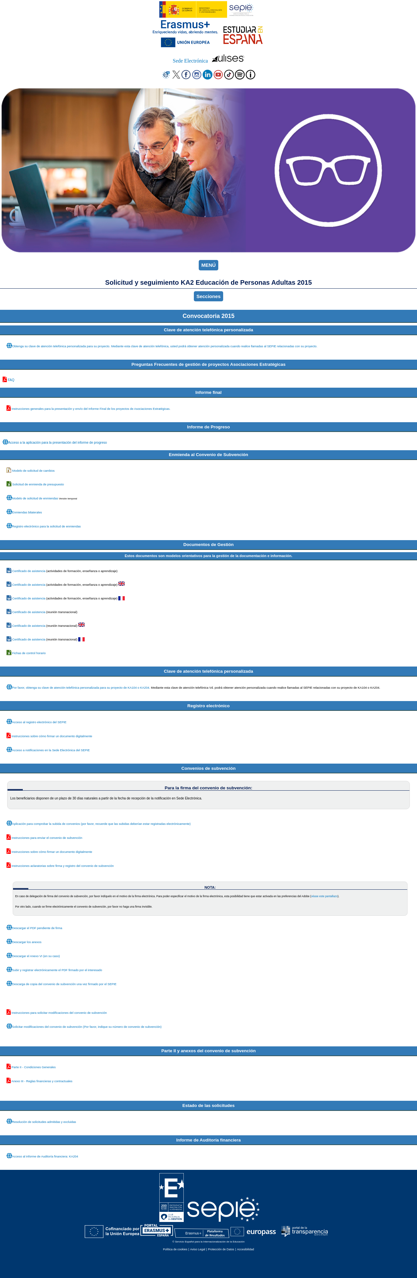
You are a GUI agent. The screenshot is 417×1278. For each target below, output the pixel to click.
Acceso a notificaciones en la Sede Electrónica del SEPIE (51, 750)
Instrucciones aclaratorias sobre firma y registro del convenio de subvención (63, 866)
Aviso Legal (197, 1249)
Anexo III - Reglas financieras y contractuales (41, 1081)
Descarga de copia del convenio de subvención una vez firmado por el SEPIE (64, 984)
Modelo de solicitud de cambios (33, 470)
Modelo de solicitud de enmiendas (35, 498)
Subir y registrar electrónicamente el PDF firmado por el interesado (57, 970)
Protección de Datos (221, 1249)
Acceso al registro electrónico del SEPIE (39, 722)
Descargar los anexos (26, 942)
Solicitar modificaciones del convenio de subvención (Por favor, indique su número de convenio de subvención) (87, 1026)
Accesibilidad (245, 1249)
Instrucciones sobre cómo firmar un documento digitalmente (52, 736)
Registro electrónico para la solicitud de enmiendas (46, 526)
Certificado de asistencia (29, 571)
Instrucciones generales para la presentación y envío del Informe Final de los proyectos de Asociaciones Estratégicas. (91, 408)
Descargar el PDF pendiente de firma (37, 928)
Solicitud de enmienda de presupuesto (38, 484)
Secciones (208, 296)
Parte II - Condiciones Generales (34, 1067)
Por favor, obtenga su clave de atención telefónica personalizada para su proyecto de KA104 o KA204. (81, 687)
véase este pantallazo (324, 896)
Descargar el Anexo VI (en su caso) (36, 956)
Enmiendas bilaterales (27, 512)
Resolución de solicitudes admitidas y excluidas (44, 1122)
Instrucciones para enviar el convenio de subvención (47, 838)
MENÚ (208, 265)
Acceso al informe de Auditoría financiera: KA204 (45, 1156)
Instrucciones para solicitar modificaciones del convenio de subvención (59, 1012)
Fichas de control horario (29, 653)
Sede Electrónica (190, 61)
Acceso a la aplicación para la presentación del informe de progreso (57, 442)
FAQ (11, 380)
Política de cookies (175, 1249)
